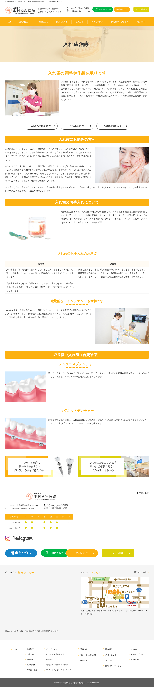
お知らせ (134, 650)
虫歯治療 (30, 650)
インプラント (51, 650)
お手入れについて (77, 126)
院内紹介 (79, 22)
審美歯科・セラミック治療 (57, 665)
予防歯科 (30, 660)
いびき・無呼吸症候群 (55, 655)
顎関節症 (49, 660)
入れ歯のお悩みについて (41, 126)
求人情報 (141, 22)
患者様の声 (135, 660)
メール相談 (129, 554)
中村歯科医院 (143, 494)
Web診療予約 (93, 554)
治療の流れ (43, 22)
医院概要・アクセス (120, 22)
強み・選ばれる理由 (88, 656)
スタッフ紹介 (97, 22)
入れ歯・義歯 (32, 671)
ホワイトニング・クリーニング (58, 671)
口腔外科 (30, 655)
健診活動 (84, 661)
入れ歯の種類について (112, 126)
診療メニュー (24, 22)
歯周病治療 (31, 665)
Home (15, 650)
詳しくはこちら (140, 573)
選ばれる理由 (61, 22)
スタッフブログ (137, 655)
